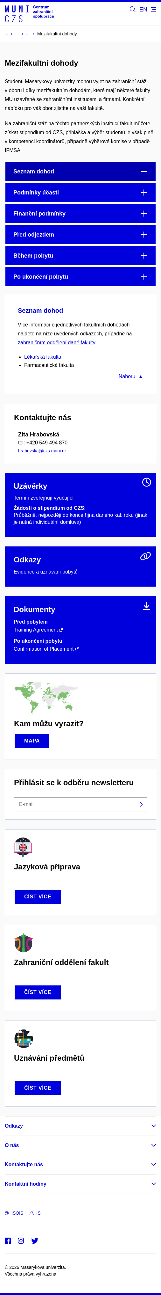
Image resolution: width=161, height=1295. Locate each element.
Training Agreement (36, 630)
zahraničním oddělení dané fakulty (56, 342)
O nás (12, 1145)
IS (35, 1213)
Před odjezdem (33, 234)
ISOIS (14, 1213)
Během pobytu (33, 255)
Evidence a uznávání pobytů (46, 571)
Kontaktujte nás (24, 1164)
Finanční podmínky (39, 213)
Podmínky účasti (36, 192)
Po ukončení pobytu (40, 277)
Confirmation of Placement (44, 649)
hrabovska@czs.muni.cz (42, 450)
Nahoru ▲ (131, 376)
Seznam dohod (33, 171)
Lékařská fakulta (42, 357)
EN (143, 9)
